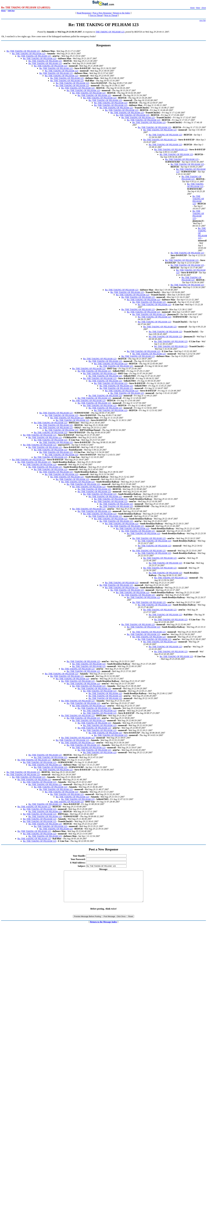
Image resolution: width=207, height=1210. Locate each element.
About (203, 8)
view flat (202, 20)
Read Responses (84, 13)
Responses (103, 45)
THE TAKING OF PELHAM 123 (110, 32)
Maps (198, 8)
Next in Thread (110, 15)
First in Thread (96, 15)
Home (192, 8)
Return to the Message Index (103, 928)
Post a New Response (102, 13)
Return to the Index (121, 13)
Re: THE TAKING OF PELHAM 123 (23, 51)
